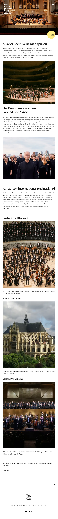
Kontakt (13, 505)
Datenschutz (26, 505)
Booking (40, 505)
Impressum (19, 505)
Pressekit (34, 505)
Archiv (45, 505)
